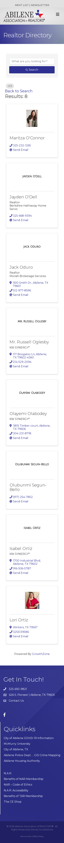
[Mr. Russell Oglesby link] (32, 321)
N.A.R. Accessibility (16, 790)
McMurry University (17, 743)
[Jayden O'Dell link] (32, 176)
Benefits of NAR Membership (23, 779)
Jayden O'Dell (23, 196)
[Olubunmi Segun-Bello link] (32, 464)
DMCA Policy (38, 836)
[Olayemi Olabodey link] (32, 393)
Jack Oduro (21, 267)
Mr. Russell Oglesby (29, 341)
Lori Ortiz (19, 619)
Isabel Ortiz (21, 548)
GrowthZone (41, 654)
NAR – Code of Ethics (18, 784)
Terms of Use (25, 836)
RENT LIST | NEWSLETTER (32, 5)
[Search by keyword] (32, 61)
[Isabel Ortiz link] (32, 528)
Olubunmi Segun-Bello (28, 487)
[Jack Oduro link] (31, 246)
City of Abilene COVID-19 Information (29, 738)
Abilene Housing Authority (22, 760)
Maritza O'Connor (27, 137)
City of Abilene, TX (16, 749)
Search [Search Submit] (32, 69)
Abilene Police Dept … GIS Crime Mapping (32, 755)
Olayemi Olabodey (28, 413)
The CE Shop (13, 801)
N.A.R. (8, 773)
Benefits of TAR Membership (23, 796)
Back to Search (19, 91)
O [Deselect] (10, 86)
